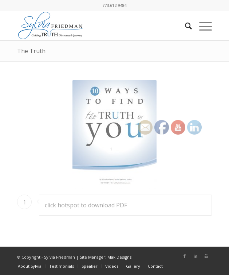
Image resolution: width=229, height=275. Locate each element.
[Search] (185, 25)
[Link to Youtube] (206, 256)
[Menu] (202, 25)
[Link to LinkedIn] (195, 256)
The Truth (31, 51)
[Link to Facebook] (184, 256)
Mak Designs (119, 257)
